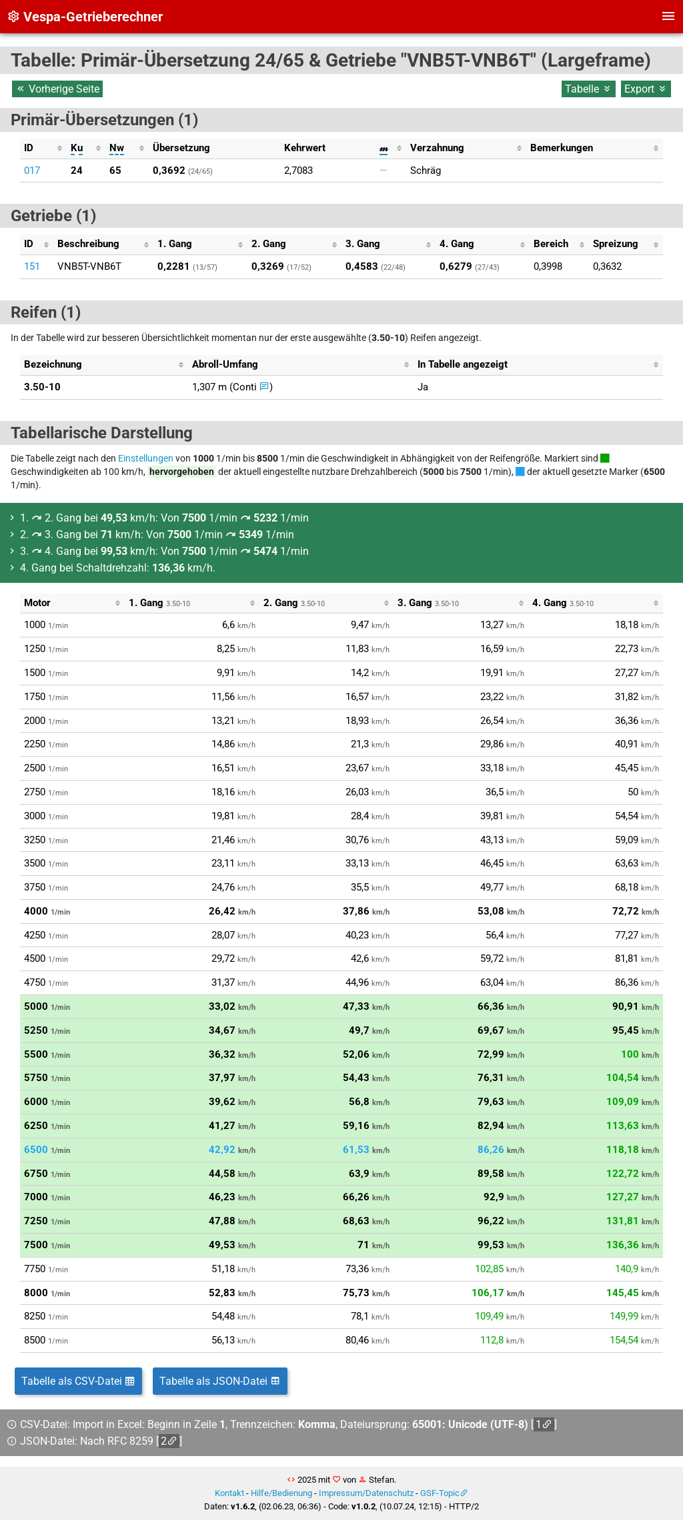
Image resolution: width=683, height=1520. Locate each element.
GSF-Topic (440, 1493)
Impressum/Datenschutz (366, 1493)
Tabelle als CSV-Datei (78, 1381)
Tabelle (588, 89)
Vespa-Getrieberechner (85, 17)
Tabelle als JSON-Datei (220, 1381)
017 (32, 171)
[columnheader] (43, 149)
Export (646, 89)
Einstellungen (145, 458)
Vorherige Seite (57, 89)
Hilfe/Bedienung (281, 1493)
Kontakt (229, 1493)
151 (32, 266)
